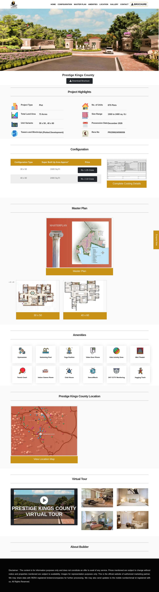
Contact (124, 4)
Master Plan (80, 4)
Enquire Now (157, 240)
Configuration (65, 4)
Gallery (114, 4)
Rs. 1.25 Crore (87, 170)
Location (103, 4)
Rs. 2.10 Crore (87, 179)
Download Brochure (80, 81)
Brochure (139, 4)
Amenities (92, 4)
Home (53, 4)
